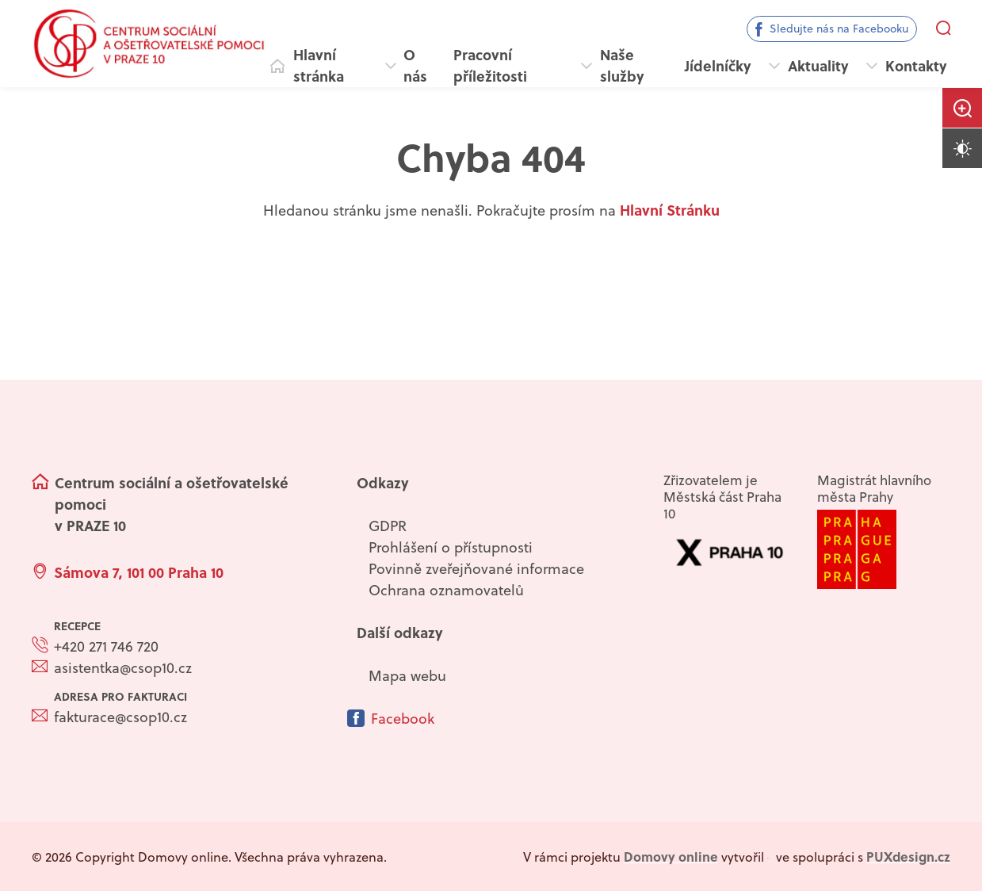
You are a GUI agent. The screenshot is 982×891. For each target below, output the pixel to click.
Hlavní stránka (318, 65)
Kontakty (916, 65)
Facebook (402, 718)
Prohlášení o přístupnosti (451, 547)
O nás (415, 65)
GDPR (388, 526)
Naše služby (622, 65)
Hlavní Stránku (670, 210)
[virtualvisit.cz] (768, 856)
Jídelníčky (718, 65)
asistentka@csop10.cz (123, 668)
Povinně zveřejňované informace (476, 569)
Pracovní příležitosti (490, 65)
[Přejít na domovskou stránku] (149, 43)
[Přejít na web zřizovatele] (730, 552)
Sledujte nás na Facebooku (839, 28)
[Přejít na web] (883, 549)
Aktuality (818, 65)
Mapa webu (407, 676)
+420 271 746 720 (106, 646)
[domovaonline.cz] (671, 856)
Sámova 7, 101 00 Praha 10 (139, 572)
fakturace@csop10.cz (120, 717)
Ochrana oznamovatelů (446, 590)
